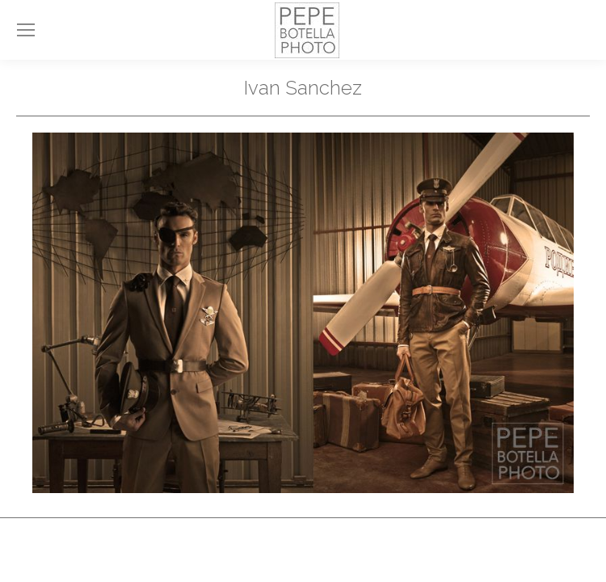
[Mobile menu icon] (26, 30)
